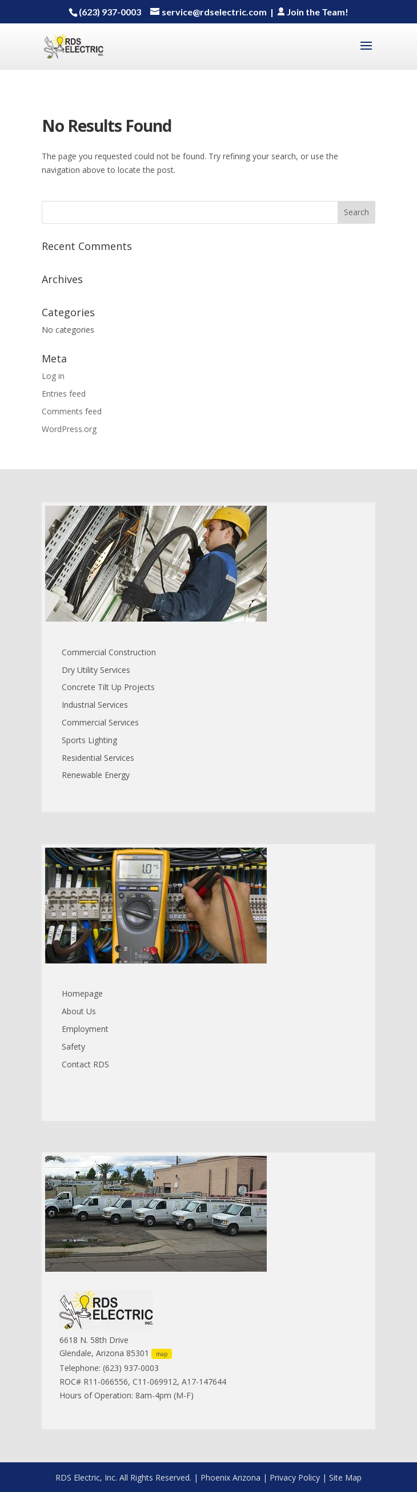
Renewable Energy (96, 774)
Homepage (82, 993)
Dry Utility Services (96, 669)
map (161, 1354)
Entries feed (64, 393)
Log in (53, 375)
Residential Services (98, 757)
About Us (79, 1011)
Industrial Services (95, 704)
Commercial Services (100, 722)
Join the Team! (311, 11)
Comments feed (72, 411)
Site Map (345, 1477)
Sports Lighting (89, 740)
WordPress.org (69, 429)
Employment (85, 1028)
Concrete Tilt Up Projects (108, 687)
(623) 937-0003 (110, 11)
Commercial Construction (109, 652)
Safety (73, 1046)
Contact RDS (85, 1064)
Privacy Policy (295, 1477)
